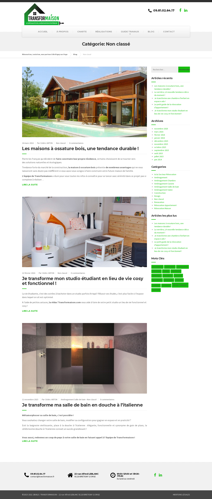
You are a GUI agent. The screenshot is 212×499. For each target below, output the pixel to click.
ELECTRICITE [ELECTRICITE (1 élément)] (168, 276)
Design (157, 196)
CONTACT (169, 31)
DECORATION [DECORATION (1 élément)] (176, 271)
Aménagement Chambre (165, 180)
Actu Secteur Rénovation (165, 174)
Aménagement (160, 177)
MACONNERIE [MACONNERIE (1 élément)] (157, 280)
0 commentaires (76, 143)
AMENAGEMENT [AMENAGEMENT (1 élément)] (182, 267)
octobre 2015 (160, 147)
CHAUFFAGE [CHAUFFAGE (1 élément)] (156, 271)
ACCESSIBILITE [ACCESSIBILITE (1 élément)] (157, 267)
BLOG (151, 31)
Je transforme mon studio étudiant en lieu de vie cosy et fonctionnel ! (82, 281)
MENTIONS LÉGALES (181, 494)
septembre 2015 (161, 150)
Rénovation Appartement (165, 205)
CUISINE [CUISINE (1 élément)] (166, 271)
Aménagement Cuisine (164, 183)
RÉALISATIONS (103, 31)
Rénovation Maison (162, 208)
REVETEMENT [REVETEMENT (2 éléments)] (180, 285)
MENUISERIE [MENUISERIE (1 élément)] (168, 280)
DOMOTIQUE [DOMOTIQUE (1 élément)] (157, 276)
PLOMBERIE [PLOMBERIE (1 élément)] (166, 285)
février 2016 (159, 134)
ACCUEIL (43, 31)
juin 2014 (158, 159)
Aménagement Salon (163, 189)
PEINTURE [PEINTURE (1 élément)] (179, 280)
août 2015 (158, 153)
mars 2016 (158, 131)
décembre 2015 (161, 141)
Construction (160, 193)
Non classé (61, 143)
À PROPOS (62, 31)
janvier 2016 (159, 138)
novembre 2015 (161, 144)
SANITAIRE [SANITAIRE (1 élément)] (156, 290)
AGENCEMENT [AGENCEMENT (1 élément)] (169, 267)
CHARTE (82, 31)
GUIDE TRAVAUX (130, 31)
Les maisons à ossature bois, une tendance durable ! (80, 148)
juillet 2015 (159, 156)
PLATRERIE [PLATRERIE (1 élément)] (156, 285)
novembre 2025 (161, 128)
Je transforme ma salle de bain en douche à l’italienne (82, 405)
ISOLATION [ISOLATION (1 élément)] (178, 276)
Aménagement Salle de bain (73, 399)
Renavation (159, 202)
